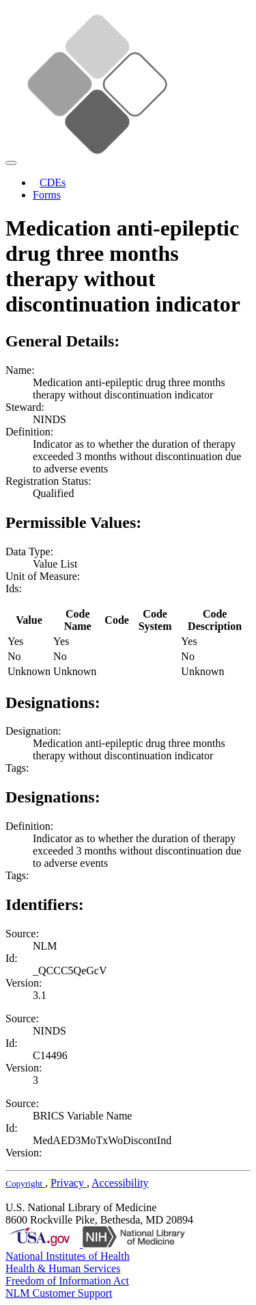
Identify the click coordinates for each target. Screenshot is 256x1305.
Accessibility (120, 1183)
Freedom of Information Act (67, 1281)
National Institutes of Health (67, 1256)
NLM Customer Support (58, 1293)
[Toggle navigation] (10, 163)
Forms (47, 195)
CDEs (53, 182)
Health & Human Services (62, 1268)
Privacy (69, 1183)
